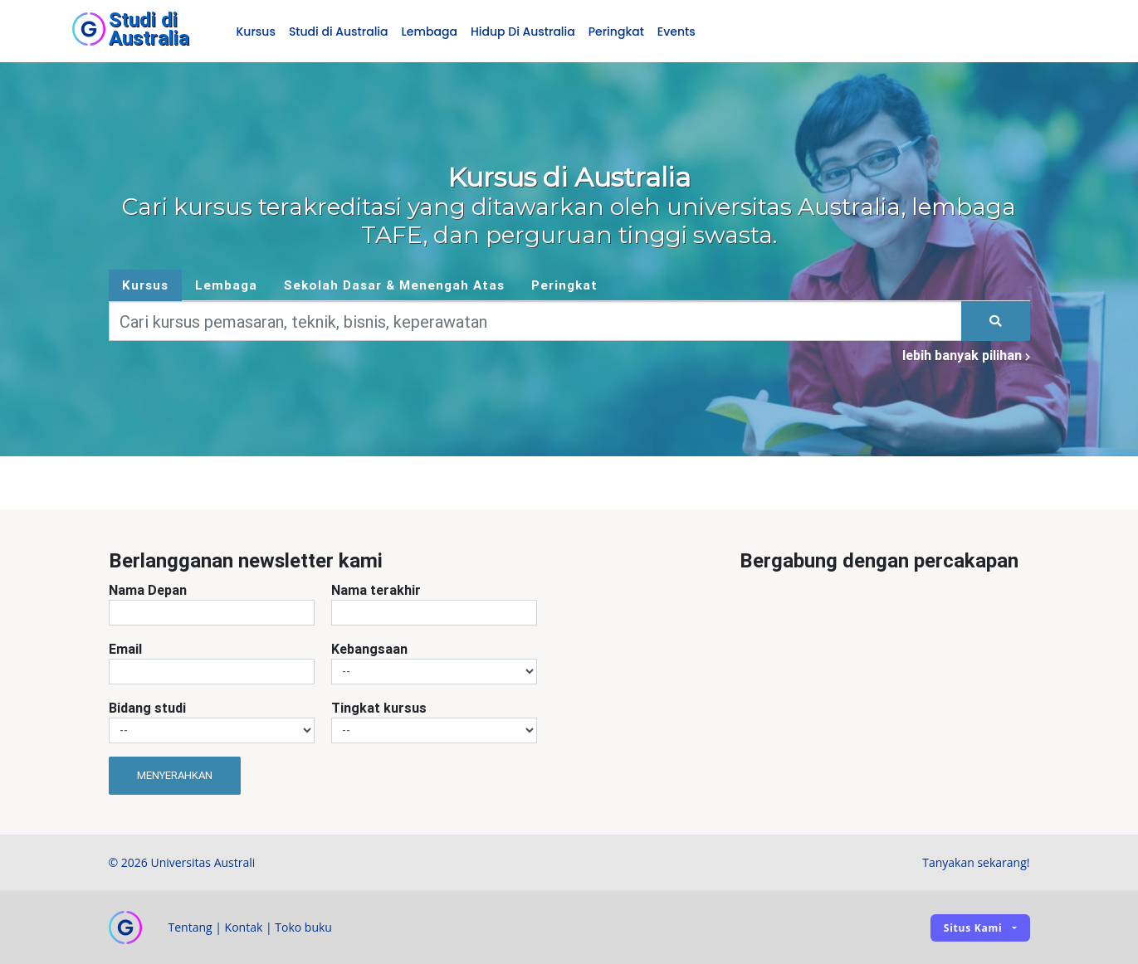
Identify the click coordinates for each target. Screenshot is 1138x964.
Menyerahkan (174, 775)
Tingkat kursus (379, 707)
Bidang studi (147, 707)
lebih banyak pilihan (966, 355)
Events (676, 31)
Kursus (256, 31)
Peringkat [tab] (564, 285)
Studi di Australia (338, 31)
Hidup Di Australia (523, 31)
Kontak (244, 927)
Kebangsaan (369, 648)
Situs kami (973, 928)
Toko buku (303, 927)
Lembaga (429, 31)
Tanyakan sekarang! (975, 862)
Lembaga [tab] (226, 285)
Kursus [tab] (145, 285)
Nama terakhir (376, 590)
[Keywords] (536, 321)
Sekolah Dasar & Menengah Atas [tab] (394, 285)
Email (125, 648)
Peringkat (616, 31)
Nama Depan (148, 590)
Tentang (190, 927)
